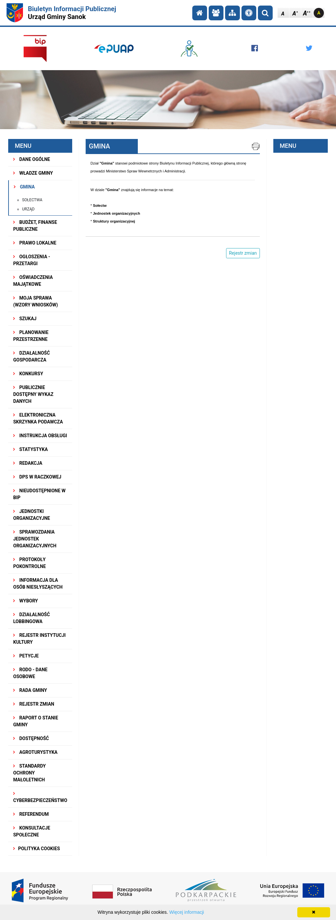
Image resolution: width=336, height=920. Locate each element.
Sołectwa (32, 200)
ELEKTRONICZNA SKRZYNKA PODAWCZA (38, 418)
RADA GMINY (30, 690)
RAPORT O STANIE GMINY (35, 721)
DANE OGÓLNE (31, 159)
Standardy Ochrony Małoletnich (29, 772)
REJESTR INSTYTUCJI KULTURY (39, 639)
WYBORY (25, 600)
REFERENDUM (31, 814)
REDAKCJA (27, 463)
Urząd (28, 209)
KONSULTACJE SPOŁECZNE (31, 831)
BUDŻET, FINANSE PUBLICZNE (35, 226)
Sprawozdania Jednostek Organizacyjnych (34, 538)
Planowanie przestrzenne (30, 336)
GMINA (24, 186)
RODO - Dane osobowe (30, 673)
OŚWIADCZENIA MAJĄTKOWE (33, 281)
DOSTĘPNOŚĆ (31, 738)
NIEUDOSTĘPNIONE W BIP (39, 494)
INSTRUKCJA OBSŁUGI (40, 435)
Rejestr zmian (33, 704)
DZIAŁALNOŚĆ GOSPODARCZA (31, 356)
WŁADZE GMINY (33, 173)
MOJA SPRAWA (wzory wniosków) (35, 301)
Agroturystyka (35, 752)
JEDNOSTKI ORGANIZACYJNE (31, 515)
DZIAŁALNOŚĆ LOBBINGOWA (31, 618)
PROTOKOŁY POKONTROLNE (29, 563)
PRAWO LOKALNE (34, 242)
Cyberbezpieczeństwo (40, 797)
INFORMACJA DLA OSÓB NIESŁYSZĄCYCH (37, 583)
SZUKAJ (24, 318)
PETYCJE (26, 655)
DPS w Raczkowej (37, 477)
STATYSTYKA (30, 449)
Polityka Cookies (36, 848)
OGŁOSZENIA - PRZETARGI (31, 260)
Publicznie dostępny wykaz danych (33, 394)
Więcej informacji (186, 912)
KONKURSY (28, 373)
